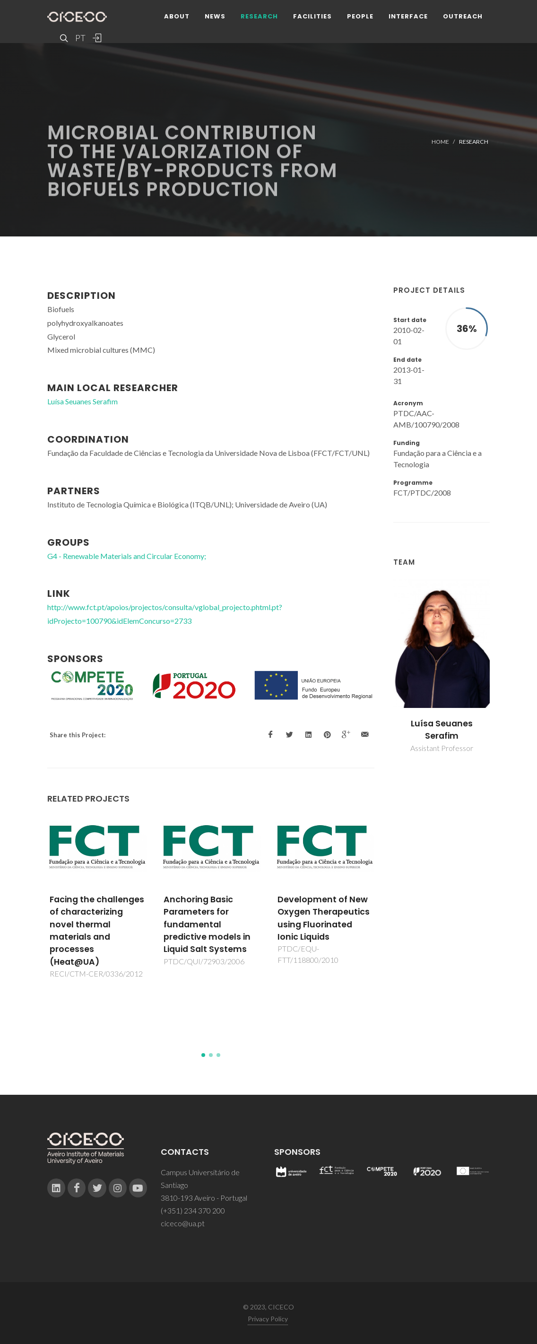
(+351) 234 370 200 (193, 1210)
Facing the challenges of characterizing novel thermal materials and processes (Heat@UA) (97, 931)
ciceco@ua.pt (183, 1223)
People (360, 16)
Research (259, 16)
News (215, 16)
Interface (408, 16)
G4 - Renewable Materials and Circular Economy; (126, 555)
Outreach (463, 16)
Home (440, 141)
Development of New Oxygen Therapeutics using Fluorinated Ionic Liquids (323, 918)
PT (80, 38)
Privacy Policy (268, 1319)
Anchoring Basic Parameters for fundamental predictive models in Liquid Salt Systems (207, 924)
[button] (203, 1055)
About (177, 16)
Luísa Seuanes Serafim (442, 730)
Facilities (312, 16)
